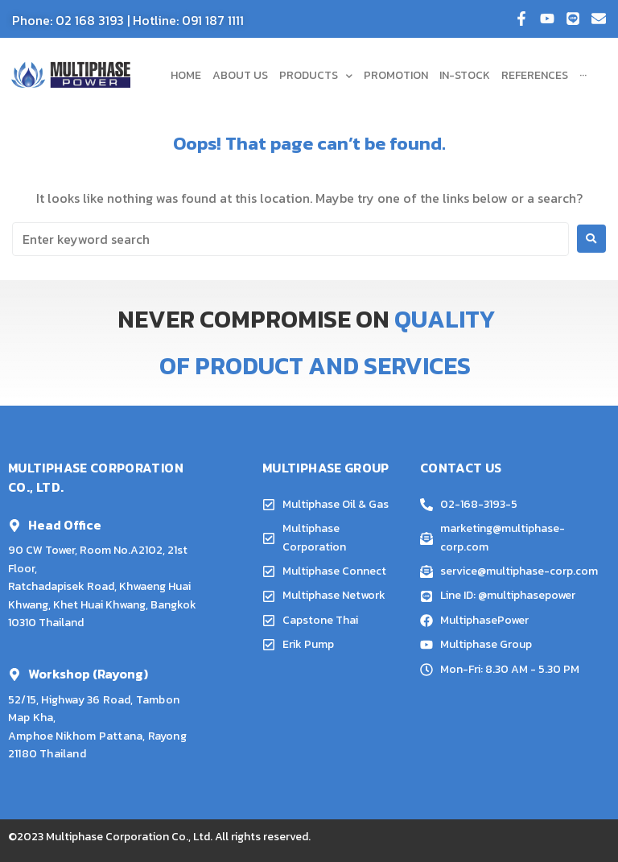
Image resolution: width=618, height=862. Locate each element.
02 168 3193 (90, 20)
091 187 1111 (213, 20)
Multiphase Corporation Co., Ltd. (129, 836)
